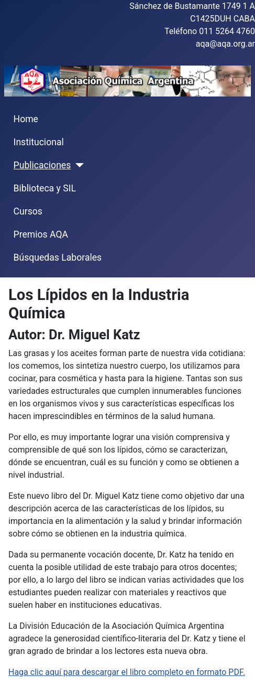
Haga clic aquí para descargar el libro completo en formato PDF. (126, 672)
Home (26, 119)
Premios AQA (41, 234)
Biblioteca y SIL (45, 188)
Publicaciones (42, 165)
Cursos (28, 211)
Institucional (39, 142)
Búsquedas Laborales (58, 257)
